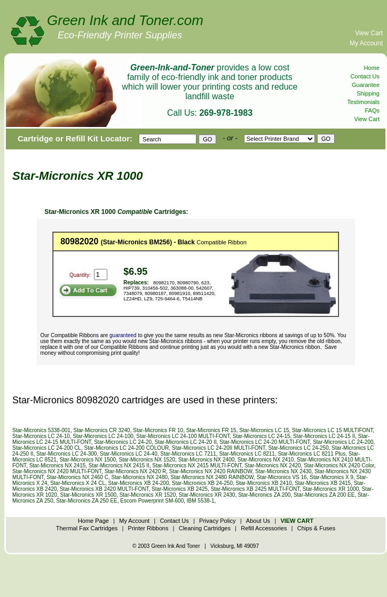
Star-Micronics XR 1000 (331, 489)
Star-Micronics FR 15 (211, 430)
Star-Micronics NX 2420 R (136, 471)
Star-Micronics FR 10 (158, 430)
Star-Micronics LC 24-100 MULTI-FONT (183, 436)
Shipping (368, 93)
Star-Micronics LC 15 (264, 430)
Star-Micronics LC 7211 (188, 454)
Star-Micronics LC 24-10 (41, 436)
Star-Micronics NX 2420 (272, 465)
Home (372, 68)
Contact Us (365, 76)
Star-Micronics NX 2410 (266, 460)
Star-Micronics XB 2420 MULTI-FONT (104, 489)
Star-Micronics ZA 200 (264, 495)
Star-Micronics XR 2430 (207, 495)
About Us (258, 521)
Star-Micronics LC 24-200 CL (46, 448)
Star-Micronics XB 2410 (264, 483)
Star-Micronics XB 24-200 (138, 483)
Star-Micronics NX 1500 (87, 460)
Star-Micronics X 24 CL (77, 483)
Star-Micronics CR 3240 (102, 430)
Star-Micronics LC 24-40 (128, 454)
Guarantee (366, 85)
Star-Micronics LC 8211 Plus (311, 454)
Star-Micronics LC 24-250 (298, 448)
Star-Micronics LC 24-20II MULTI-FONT (218, 448)
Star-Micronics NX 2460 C (77, 477)
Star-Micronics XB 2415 (323, 483)
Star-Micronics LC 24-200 (343, 442)
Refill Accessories (264, 528)
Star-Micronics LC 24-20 (123, 442)
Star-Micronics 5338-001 (41, 430)
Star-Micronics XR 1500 (88, 495)
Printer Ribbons (148, 528)
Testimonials (363, 102)
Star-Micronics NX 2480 (139, 477)
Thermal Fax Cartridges (87, 528)
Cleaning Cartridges (205, 528)
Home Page (93, 521)
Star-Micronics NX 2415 (57, 465)
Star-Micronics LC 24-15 (261, 436)
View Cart (369, 33)
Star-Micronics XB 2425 (180, 489)
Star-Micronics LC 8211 (246, 454)
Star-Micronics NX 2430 (283, 471)
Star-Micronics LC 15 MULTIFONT (332, 430)
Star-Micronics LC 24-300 (66, 454)
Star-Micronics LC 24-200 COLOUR (126, 448)
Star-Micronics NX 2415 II (119, 465)
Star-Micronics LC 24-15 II (324, 436)
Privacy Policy (217, 521)
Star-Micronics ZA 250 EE (86, 501)
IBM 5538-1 (201, 501)
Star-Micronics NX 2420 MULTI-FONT (56, 471)
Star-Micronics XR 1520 (148, 495)
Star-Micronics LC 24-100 (103, 436)
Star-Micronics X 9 (331, 477)
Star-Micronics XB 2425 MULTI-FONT (255, 489)
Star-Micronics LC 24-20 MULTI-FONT (264, 442)
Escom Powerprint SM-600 (152, 501)
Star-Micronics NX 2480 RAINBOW (212, 477)
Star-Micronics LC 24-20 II (186, 442)
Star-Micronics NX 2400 (206, 460)
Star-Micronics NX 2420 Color (339, 465)
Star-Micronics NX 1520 (147, 460)
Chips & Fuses (316, 528)
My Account (366, 43)
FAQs (372, 110)
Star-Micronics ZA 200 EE (324, 495)
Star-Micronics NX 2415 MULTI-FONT (196, 465)
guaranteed (123, 335)
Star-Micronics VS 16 (282, 477)
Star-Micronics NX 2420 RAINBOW (210, 471)
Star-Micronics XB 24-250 (202, 483)
